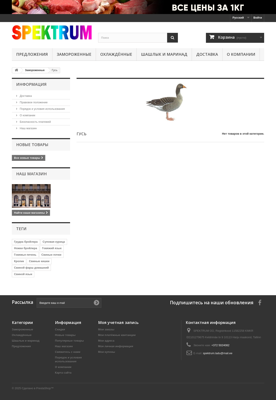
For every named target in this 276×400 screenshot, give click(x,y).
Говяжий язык (52, 248)
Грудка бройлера (26, 241)
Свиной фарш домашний (31, 267)
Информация (31, 84)
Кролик (19, 261)
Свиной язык (23, 274)
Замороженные (74, 54)
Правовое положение (33, 102)
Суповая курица (54, 241)
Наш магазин (28, 128)
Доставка (207, 54)
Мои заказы (106, 329)
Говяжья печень (25, 254)
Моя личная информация (115, 346)
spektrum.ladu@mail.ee (217, 353)
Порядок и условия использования (42, 108)
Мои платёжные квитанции (117, 335)
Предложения (32, 54)
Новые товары (32, 144)
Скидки (60, 329)
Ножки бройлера (25, 248)
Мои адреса (106, 340)
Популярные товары (69, 340)
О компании (241, 54)
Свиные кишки (39, 261)
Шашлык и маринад (164, 54)
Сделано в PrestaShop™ (38, 388)
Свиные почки (51, 254)
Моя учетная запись (118, 322)
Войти (257, 17)
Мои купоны (106, 352)
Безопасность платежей (35, 121)
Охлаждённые (116, 54)
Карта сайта (63, 372)
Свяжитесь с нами (67, 352)
